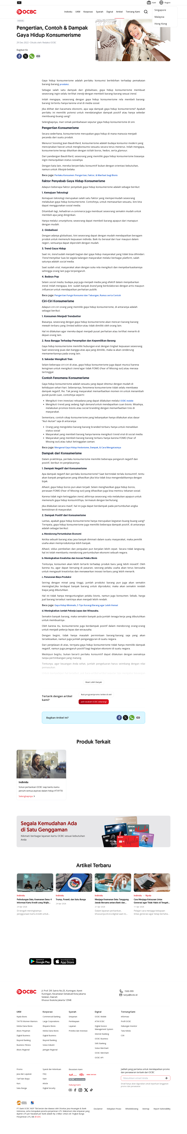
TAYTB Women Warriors (27, 1024)
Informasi (125, 1019)
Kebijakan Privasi (114, 1111)
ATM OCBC (100, 1024)
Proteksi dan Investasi (78, 1033)
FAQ (44, 1076)
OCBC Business (101, 1041)
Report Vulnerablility (162, 1111)
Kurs (18, 1086)
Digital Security (49, 1091)
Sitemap (145, 1111)
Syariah (99, 11)
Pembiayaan (74, 1024)
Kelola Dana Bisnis (25, 1028)
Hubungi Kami (75, 1087)
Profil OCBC (126, 1024)
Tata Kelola (126, 1033)
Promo (20, 1072)
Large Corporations (51, 1024)
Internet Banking (102, 1036)
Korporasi (88, 11)
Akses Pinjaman (23, 1033)
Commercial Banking (51, 1019)
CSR (122, 1038)
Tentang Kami (133, 11)
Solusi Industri (49, 1047)
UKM (77, 11)
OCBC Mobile (100, 1019)
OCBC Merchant (102, 1055)
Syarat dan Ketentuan (52, 1072)
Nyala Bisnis (22, 1019)
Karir (45, 1081)
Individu (68, 11)
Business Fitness (24, 1047)
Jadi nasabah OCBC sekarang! (92, 703)
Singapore (160, 10)
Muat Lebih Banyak (93, 682)
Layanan (72, 1028)
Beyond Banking (24, 1043)
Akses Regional (23, 1052)
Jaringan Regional (50, 1052)
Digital (109, 11)
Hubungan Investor (129, 1028)
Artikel (119, 11)
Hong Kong (160, 23)
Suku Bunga (22, 1091)
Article (45, 1086)
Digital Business (23, 1038)
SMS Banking (100, 1046)
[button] (166, 1081)
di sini (37, 1119)
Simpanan (73, 1019)
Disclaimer (98, 1111)
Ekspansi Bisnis (49, 1028)
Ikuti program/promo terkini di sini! (96, 695)
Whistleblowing (131, 1111)
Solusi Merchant (102, 1050)
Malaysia (159, 16)
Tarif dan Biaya (23, 1081)
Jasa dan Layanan (24, 1076)
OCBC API (99, 1060)
